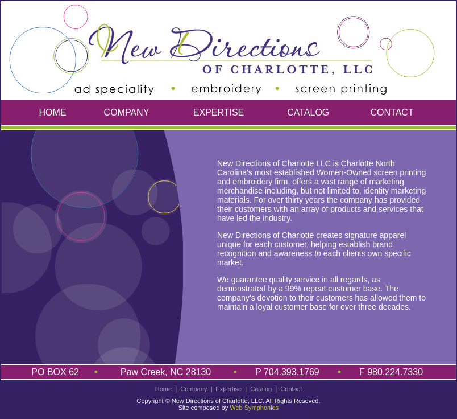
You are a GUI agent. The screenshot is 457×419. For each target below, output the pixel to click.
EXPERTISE (218, 112)
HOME (53, 112)
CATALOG (308, 112)
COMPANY (126, 112)
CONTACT (392, 112)
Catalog (261, 388)
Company (193, 388)
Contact (291, 388)
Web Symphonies (254, 407)
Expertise (228, 388)
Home (163, 388)
